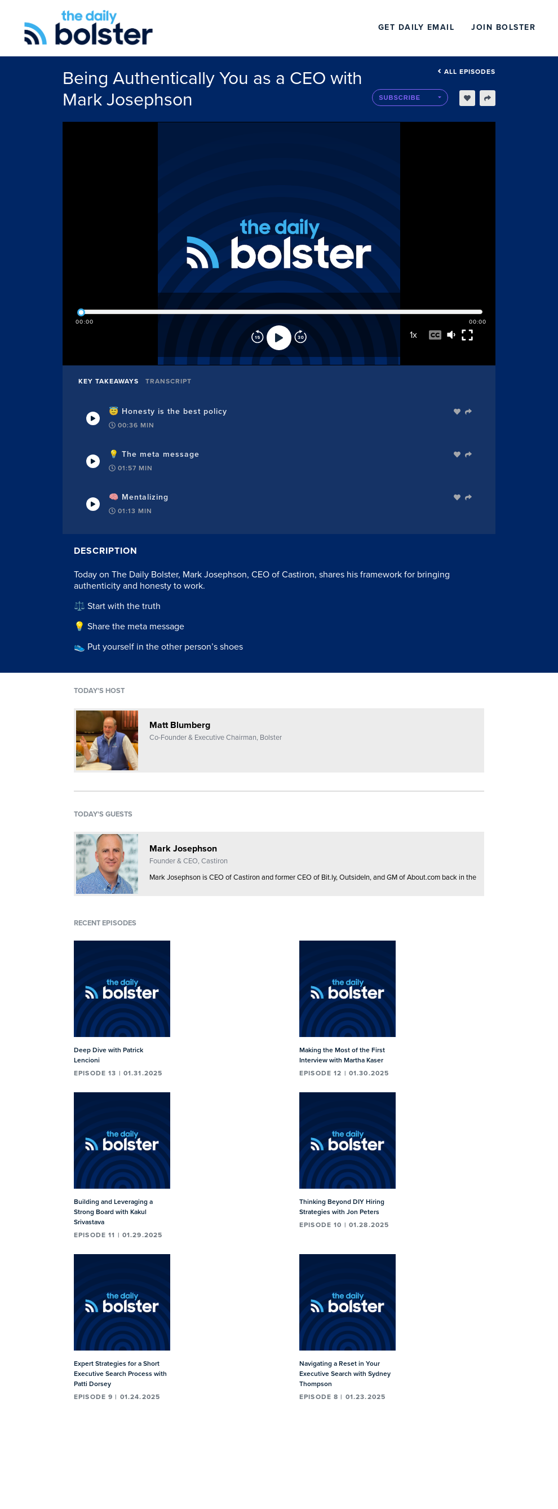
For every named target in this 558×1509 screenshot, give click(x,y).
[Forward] (300, 338)
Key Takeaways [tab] (108, 381)
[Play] (279, 337)
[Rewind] (257, 338)
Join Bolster (503, 27)
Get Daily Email (416, 27)
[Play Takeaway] (93, 418)
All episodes (466, 72)
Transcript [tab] (168, 381)
